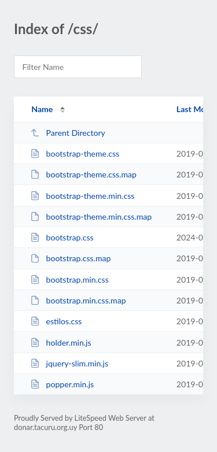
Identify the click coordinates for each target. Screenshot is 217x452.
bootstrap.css (62, 237)
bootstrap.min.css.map (78, 300)
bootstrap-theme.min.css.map (91, 216)
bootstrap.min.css (69, 279)
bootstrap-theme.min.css (82, 196)
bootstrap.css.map (70, 258)
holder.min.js (60, 342)
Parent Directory (67, 133)
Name (42, 109)
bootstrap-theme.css (74, 153)
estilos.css (56, 321)
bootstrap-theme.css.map (83, 174)
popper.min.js (62, 384)
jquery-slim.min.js (69, 363)
